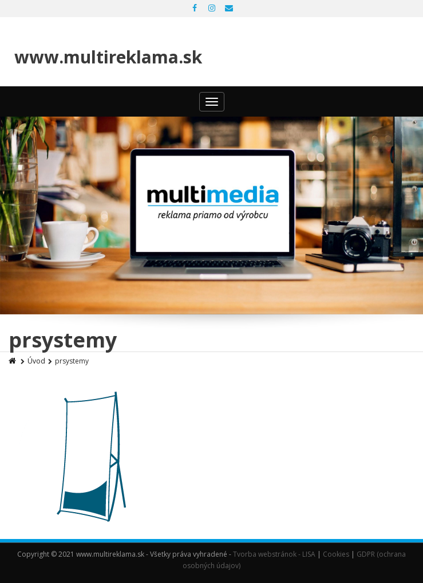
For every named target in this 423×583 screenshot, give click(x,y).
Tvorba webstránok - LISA (274, 554)
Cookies (336, 554)
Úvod (36, 361)
